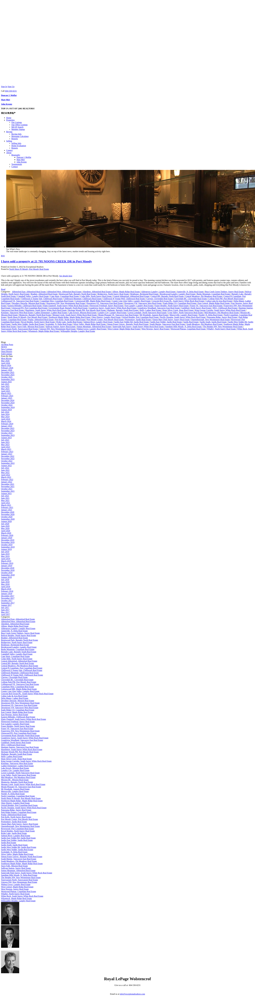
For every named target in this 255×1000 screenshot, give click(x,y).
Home (8, 118)
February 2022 (7, 479)
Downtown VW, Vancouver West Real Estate (143, 303)
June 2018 (5, 582)
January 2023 (6, 454)
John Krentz (6, 104)
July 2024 (5, 412)
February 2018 (7, 591)
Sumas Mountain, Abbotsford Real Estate (94, 326)
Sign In (4, 86)
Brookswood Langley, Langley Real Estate (178, 294)
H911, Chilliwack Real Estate (225, 308)
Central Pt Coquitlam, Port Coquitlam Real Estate (21, 668)
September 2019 (8, 547)
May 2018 (5, 584)
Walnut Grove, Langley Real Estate (92, 329)
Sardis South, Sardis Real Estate (213, 322)
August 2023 (6, 438)
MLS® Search (17, 127)
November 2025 (8, 375)
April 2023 (5, 447)
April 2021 (5, 503)
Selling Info (16, 143)
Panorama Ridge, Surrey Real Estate (222, 317)
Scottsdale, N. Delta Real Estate (58, 324)
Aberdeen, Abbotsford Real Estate (97, 292)
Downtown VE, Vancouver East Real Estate (105, 303)
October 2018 (6, 573)
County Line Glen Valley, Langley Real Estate (131, 301)
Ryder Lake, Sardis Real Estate (69, 322)
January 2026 (6, 370)
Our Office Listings (19, 125)
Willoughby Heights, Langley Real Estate (78, 331)
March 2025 (6, 393)
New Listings (6, 349)
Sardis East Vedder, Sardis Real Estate (166, 322)
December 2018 (7, 568)
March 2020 (6, 533)
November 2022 (8, 458)
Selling (9, 141)
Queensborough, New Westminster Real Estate (210, 319)
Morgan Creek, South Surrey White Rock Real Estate (74, 315)
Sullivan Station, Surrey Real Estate (61, 326)
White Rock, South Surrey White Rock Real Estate (22, 896)
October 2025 (6, 377)
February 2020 (7, 535)
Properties (10, 120)
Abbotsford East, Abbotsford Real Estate (29, 292)
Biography (15, 155)
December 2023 (7, 428)
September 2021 (8, 491)
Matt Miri (21, 160)
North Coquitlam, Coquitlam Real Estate (18, 796)
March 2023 (6, 449)
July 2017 (5, 607)
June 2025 (5, 386)
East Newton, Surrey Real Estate (14, 714)
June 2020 (5, 526)
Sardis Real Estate (191, 322)
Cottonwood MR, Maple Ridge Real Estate (93, 301)
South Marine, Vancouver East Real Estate (168, 324)
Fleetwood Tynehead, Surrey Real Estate (107, 305)
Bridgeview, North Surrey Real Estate (113, 294)
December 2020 (7, 512)
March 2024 (6, 421)
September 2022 (8, 463)
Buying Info (16, 134)
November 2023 (8, 431)
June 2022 (5, 470)
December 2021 (7, 484)
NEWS (4, 347)
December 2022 (7, 456)
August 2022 (6, 465)
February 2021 (7, 507)
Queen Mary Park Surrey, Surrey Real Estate (171, 319)
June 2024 (5, 414)
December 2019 (7, 540)
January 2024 (6, 426)
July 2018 (5, 579)
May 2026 (5, 361)
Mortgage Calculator (20, 136)
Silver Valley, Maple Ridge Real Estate (89, 324)
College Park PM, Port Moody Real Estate (226, 299)
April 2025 (5, 391)
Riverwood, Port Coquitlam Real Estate (17, 829)
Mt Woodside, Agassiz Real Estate (154, 315)
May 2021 (5, 500)
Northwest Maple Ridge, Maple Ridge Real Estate (70, 317)
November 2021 (8, 486)
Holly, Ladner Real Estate (151, 310)
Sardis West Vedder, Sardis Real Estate (28, 324)
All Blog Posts (7, 344)
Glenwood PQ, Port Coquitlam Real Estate (30, 308)
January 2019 (6, 566)
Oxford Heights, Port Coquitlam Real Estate (140, 317)
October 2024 (6, 405)
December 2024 (7, 400)
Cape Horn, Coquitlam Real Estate (64, 296)
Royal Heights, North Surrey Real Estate (38, 322)
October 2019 (6, 545)
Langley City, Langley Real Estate (112, 312)
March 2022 (6, 477)
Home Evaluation (18, 146)
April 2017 (5, 614)
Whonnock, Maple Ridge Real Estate (44, 331)
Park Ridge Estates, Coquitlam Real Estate (18, 812)
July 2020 (5, 524)
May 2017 (5, 612)
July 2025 (5, 384)
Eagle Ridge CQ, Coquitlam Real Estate (180, 303)
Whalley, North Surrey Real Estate (221, 329)
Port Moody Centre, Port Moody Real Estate (105, 319)
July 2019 (5, 552)
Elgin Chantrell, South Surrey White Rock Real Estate (66, 305)
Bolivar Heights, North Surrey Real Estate (18, 635)
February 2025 (7, 396)
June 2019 (5, 554)
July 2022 (5, 468)
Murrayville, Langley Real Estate (184, 315)
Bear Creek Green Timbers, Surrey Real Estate (224, 292)
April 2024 (5, 419)
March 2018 (6, 589)
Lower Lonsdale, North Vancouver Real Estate (147, 312)
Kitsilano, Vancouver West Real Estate (17, 312)
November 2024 (8, 403)
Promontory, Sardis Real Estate (138, 319)
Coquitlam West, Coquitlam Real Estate (57, 301)
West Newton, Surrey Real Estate (155, 329)
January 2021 (6, 510)
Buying (9, 132)
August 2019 (6, 549)
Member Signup (18, 129)
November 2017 (8, 598)
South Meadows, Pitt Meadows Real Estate (204, 324)
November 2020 (8, 514)
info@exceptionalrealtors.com (132, 994)
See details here (65, 276)
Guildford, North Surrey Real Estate (196, 308)
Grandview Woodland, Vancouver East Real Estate (159, 308)
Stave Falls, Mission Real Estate (31, 326)
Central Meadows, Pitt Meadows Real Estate (204, 296)
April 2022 (5, 475)
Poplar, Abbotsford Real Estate (41, 319)
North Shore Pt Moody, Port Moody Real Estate (29, 269)
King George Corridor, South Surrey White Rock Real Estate (220, 310)
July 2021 (5, 496)
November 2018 (8, 570)
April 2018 (5, 586)
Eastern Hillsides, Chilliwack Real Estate (25, 305)
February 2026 (7, 368)
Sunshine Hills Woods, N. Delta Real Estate (183, 326)
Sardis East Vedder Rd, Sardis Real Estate (131, 322)
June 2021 (5, 498)
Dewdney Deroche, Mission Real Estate (28, 303)
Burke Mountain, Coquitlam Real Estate (214, 294)
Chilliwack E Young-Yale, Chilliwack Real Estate (42, 299)
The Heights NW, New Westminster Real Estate (223, 326)
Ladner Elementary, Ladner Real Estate (51, 312)
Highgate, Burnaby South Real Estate (123, 310)
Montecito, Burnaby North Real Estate (35, 315)
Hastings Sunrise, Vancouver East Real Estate (20, 747)
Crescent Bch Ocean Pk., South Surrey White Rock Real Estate (178, 301)
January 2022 (6, 482)
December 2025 (7, 372)
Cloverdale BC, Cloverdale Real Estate (190, 299)
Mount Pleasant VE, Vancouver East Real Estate (118, 315)
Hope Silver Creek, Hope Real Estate (178, 310)
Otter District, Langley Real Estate (106, 317)
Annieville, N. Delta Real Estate (190, 292)
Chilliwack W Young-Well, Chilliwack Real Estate (124, 299)
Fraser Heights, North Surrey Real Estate (172, 305)
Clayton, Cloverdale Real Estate (159, 299)
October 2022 (6, 461)
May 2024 (5, 417)
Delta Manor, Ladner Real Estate (14, 698)
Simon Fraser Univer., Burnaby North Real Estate (128, 324)
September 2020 (8, 519)
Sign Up (11, 86)
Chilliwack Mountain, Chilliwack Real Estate (83, 299)
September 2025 (8, 379)
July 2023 (5, 440)
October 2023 (6, 433)
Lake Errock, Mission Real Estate (83, 312)
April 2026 (5, 363)
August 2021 (6, 493)
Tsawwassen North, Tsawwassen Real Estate (19, 329)
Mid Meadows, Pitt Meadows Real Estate (221, 312)
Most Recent (6, 358)
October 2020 (6, 517)
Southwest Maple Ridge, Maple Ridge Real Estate (22, 863)
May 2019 (5, 556)
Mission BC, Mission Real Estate (15, 780)
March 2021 (6, 505)
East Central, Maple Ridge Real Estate (214, 303)
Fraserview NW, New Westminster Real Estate (20, 731)
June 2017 (5, 610)
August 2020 (6, 521)
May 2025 (5, 389)
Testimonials (16, 164)
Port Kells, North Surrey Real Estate (70, 319)
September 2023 (8, 435)
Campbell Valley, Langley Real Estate (33, 296)
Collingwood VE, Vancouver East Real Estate (20, 301)
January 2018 (6, 593)
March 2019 (6, 561)
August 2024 (6, 410)
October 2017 (6, 600)
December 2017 (7, 596)
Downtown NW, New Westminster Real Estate (66, 303)
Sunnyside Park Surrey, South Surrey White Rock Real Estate (138, 326)
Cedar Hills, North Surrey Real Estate (96, 296)
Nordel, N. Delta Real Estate (211, 315)
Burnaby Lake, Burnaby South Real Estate (18, 652)
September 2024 (8, 407)
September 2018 (8, 575)
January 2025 (6, 398)
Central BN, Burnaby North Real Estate (167, 296)
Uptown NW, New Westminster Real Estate (57, 329)
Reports (14, 139)
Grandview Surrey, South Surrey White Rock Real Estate (113, 308)
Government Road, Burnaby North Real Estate (68, 308)
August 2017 (6, 605)
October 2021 (6, 489)
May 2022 (5, 472)
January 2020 (6, 538)
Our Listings (16, 122)
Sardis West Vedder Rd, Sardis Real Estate (18, 847)
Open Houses (6, 351)
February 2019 (7, 563)
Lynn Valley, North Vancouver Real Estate (185, 312)
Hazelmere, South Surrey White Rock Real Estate (46, 310)
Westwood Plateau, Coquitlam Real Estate (188, 329)
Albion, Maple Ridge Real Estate (126, 292)
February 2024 (7, 424)
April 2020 (5, 531)
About (8, 153)
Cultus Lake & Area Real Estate (219, 301)
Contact (9, 150)
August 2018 (6, 577)
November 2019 (8, 542)
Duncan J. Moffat (9, 95)
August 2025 (6, 382)
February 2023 (7, 451)
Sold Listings (6, 354)
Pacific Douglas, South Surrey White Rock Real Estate (183, 317)
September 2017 (8, 603)
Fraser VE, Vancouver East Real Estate (206, 305)
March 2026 (6, 365)
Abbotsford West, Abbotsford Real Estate (64, 292)
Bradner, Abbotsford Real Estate (44, 294)
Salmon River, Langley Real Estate (98, 322)
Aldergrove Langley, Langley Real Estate (158, 292)
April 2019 (5, 559)
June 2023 (5, 442)
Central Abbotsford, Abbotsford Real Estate (131, 296)
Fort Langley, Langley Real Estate (139, 305)
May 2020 (5, 528)
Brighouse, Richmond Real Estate (144, 294)
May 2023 (5, 444)
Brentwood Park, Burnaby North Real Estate (78, 294)
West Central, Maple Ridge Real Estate (124, 329)
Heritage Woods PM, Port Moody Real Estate (87, 310)
